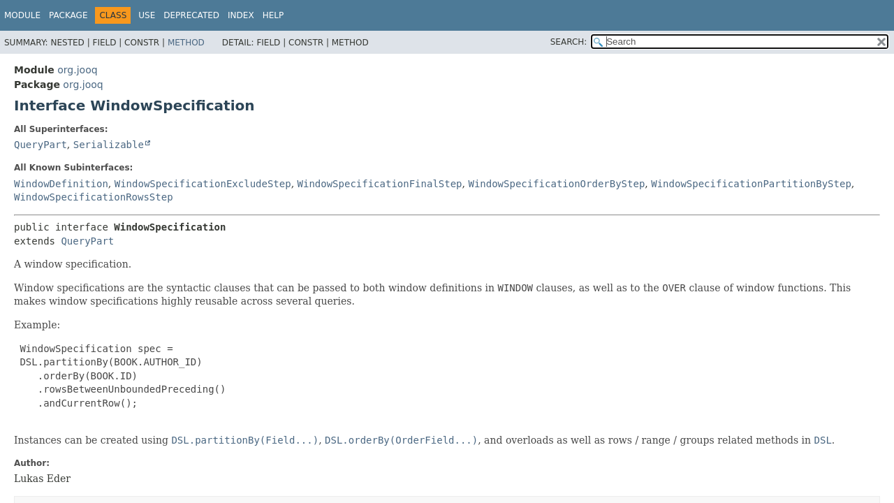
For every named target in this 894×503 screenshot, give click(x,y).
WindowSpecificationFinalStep (380, 183)
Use (146, 15)
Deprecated (191, 15)
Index (241, 15)
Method (186, 43)
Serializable (108, 144)
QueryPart (40, 144)
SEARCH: (568, 42)
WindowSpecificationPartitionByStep (751, 183)
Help (273, 15)
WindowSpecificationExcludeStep (203, 183)
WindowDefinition (61, 183)
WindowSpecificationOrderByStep (556, 183)
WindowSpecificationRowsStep (93, 197)
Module (22, 15)
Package (68, 15)
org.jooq (77, 69)
